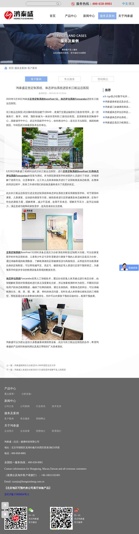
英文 (132, 3)
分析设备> (27, 394)
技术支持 (56, 406)
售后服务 (69, 79)
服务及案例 (107, 15)
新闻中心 (89, 15)
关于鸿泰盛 (125, 15)
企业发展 (25, 431)
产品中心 (71, 15)
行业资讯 (40, 406)
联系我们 (56, 431)
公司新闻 (25, 406)
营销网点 (103, 79)
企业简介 (9, 431)
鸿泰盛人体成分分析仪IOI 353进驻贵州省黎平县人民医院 (40, 370)
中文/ (125, 3)
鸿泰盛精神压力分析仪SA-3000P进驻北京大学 (35, 365)
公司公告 (9, 406)
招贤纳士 (40, 431)
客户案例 (32, 68)
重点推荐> (9, 394)
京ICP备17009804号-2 (16, 494)
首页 (53, 15)
